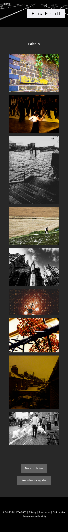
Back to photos (34, 468)
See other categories (33, 480)
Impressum (44, 512)
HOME (7, 3)
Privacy (32, 512)
